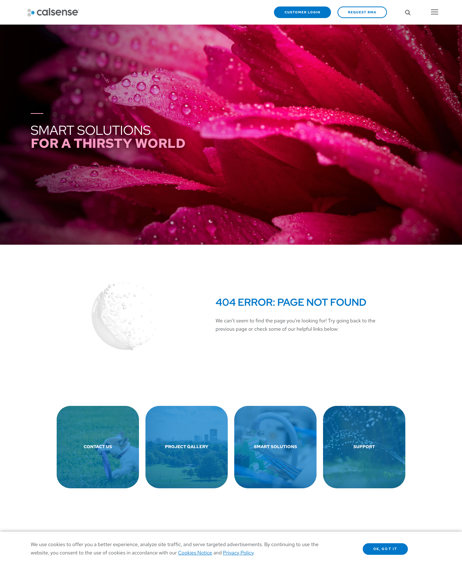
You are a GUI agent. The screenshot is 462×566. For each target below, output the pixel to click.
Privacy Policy (238, 553)
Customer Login (302, 12)
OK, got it (385, 549)
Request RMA (362, 12)
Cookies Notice (195, 553)
